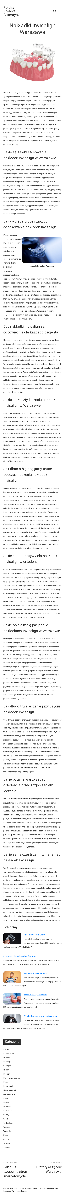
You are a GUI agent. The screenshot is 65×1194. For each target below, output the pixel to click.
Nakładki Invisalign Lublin (34, 935)
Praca (5, 1098)
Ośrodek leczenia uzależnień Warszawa (40, 1016)
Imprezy (6, 1074)
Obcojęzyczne (9, 1094)
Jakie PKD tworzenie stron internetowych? (15, 1171)
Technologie (8, 1123)
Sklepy (6, 1115)
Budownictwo (9, 1053)
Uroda (5, 1135)
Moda (5, 1082)
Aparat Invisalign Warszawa (35, 995)
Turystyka (7, 1131)
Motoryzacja (8, 1086)
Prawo (6, 1102)
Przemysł (7, 1107)
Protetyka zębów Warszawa (49, 1169)
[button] (54, 11)
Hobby (6, 1070)
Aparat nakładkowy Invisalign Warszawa (19, 956)
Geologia (7, 1066)
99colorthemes (21, 1191)
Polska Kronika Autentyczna (13, 11)
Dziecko (6, 1058)
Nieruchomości (9, 1090)
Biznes (6, 1049)
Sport (5, 1119)
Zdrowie (6, 1147)
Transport (7, 1127)
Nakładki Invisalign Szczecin (36, 973)
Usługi (6, 1139)
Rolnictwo (7, 1111)
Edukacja (7, 1062)
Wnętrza (6, 1143)
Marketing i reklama (11, 1078)
